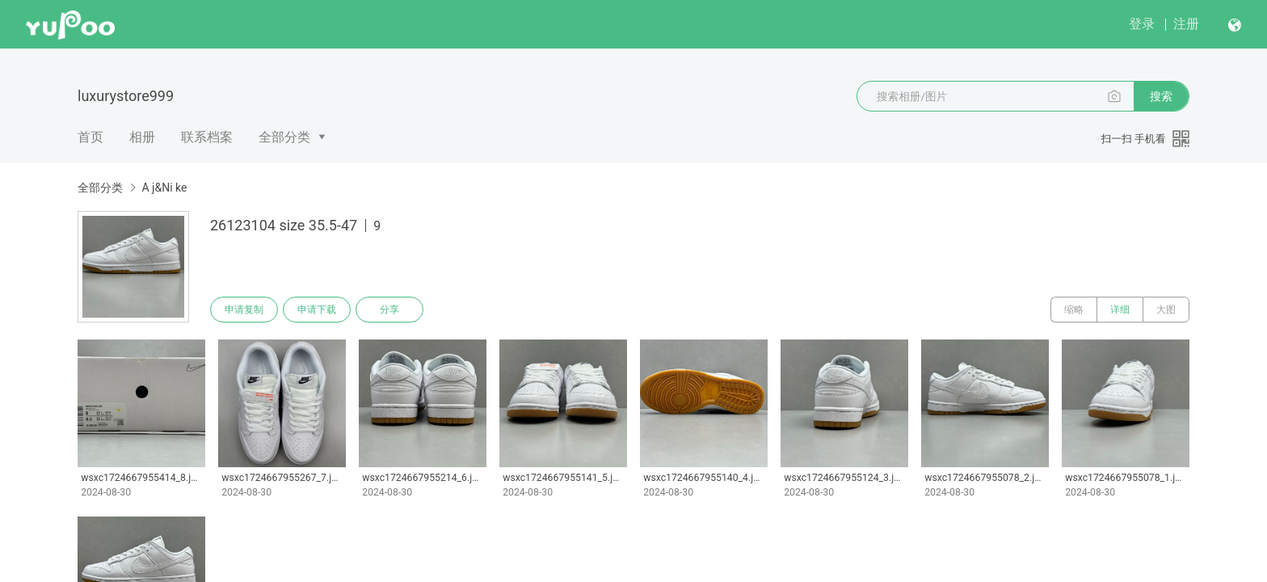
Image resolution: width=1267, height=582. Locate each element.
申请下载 (316, 309)
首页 (90, 137)
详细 (1120, 309)
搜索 (1161, 96)
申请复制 (244, 309)
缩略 (1074, 309)
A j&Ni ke (164, 187)
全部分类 (284, 137)
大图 (1166, 309)
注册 (1186, 24)
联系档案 (207, 137)
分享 (389, 309)
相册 (142, 137)
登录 (1142, 24)
